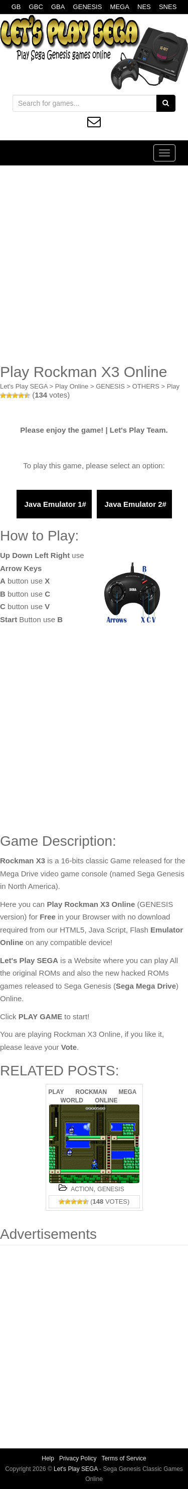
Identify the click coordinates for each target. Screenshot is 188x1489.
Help (48, 1458)
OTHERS (145, 386)
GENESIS (87, 7)
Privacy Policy (78, 1458)
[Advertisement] (94, 264)
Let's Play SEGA (24, 386)
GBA (58, 7)
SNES (167, 7)
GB (16, 7)
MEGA (119, 7)
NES (144, 7)
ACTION (82, 1189)
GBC (36, 7)
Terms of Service (123, 1458)
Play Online (71, 386)
